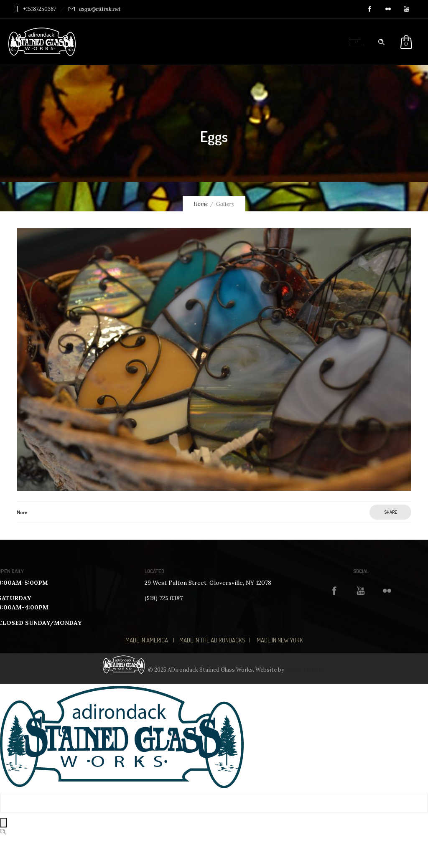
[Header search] (381, 42)
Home (201, 204)
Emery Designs (305, 669)
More (22, 512)
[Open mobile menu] (357, 41)
